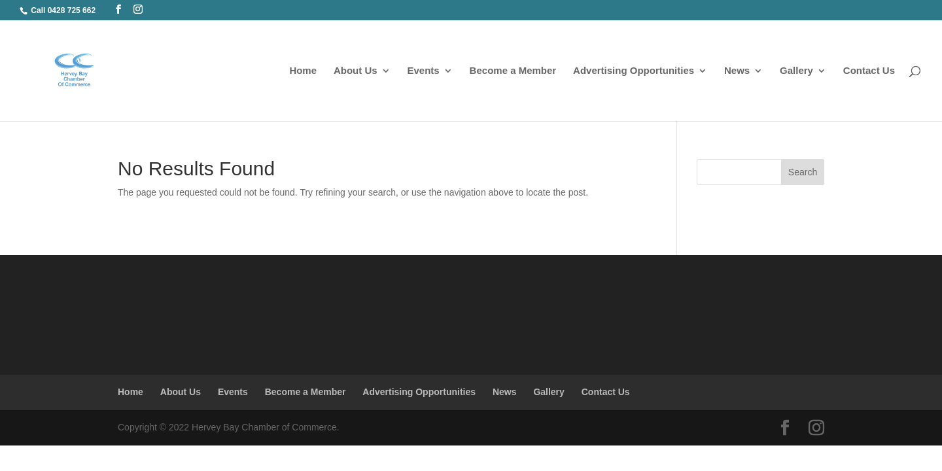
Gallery (796, 71)
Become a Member (513, 71)
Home (303, 71)
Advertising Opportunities (633, 71)
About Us (355, 71)
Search (802, 172)
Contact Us (869, 71)
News (737, 71)
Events (424, 71)
